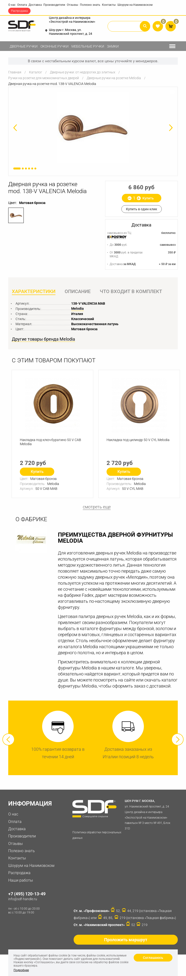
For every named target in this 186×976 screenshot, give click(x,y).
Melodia (77, 309)
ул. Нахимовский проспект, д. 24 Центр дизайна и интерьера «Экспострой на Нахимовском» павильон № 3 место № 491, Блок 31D (150, 815)
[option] (93, 127)
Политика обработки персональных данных (96, 835)
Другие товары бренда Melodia (43, 339)
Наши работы (20, 880)
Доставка (35, 5)
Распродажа (19, 11)
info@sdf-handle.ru (22, 899)
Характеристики (33, 292)
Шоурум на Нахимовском (135, 5)
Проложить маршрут (125, 940)
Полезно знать (90, 5)
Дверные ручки (24, 46)
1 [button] (17, 168)
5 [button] (32, 168)
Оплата (22, 5)
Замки (113, 46)
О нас (12, 5)
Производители (54, 5)
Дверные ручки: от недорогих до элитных (82, 72)
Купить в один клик (141, 209)
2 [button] (23, 168)
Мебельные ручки (87, 46)
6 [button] (35, 168)
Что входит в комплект (131, 292)
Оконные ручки (54, 46)
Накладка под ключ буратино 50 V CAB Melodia (50, 443)
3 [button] (26, 168)
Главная (14, 72)
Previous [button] (8, 740)
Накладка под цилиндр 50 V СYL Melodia (138, 440)
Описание (78, 292)
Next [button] (178, 740)
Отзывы (72, 5)
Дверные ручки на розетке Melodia (114, 78)
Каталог (35, 72)
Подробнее (21, 970)
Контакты (109, 5)
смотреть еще (97, 507)
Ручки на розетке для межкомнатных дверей (43, 78)
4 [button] (29, 168)
